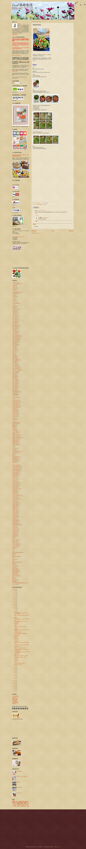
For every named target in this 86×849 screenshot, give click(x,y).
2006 (14, 691)
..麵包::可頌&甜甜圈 (15, 371)
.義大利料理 (14, 448)
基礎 (26, 803)
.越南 (13, 447)
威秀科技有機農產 (15, 698)
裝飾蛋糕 (18, 806)
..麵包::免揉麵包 (15, 376)
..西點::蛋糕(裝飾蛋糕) (15, 339)
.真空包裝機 (14, 429)
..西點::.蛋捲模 (14, 321)
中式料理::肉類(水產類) (16, 466)
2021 (14, 596)
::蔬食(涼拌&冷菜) (15, 282)
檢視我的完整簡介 (15, 34)
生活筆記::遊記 (14, 546)
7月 (15, 669)
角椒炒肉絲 (16, 628)
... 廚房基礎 (14, 289)
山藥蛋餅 (15, 625)
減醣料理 (13, 564)
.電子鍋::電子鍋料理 (15, 451)
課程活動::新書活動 (15, 571)
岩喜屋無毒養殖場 (15, 701)
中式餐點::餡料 (14, 530)
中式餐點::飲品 (14, 519)
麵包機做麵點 (14, 581)
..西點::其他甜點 (15, 326)
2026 (14, 589)
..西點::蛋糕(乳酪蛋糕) (15, 335)
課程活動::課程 (14, 573)
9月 (15, 666)
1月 (15, 678)
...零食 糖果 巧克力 (15, 308)
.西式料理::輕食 (14, 416)
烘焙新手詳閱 (21, 801)
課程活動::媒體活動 (15, 570)
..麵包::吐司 (14, 375)
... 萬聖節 (13, 285)
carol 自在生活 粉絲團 (25, 61)
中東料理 (13, 537)
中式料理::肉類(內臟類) (16, 465)
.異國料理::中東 (14, 433)
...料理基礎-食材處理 (15, 303)
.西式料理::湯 (14, 412)
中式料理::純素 (14, 481)
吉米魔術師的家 (14, 699)
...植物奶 (13, 307)
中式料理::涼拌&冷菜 (15, 483)
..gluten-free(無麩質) (15, 397)
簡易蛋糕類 (19, 804)
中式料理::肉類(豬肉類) (38, 204)
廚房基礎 (17, 801)
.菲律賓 (13, 445)
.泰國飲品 (14, 427)
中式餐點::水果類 (15, 505)
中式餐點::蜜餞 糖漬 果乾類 (16, 524)
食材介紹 (25, 801)
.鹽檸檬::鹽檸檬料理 (15, 459)
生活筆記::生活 (14, 542)
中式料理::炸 (14, 477)
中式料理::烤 (14, 480)
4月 (15, 674)
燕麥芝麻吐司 (16, 660)
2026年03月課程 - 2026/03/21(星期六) (18, 236)
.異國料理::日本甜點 (15, 436)
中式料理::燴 (14, 501)
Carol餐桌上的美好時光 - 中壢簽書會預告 (20, 633)
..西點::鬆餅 (14, 346)
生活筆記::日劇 (14, 541)
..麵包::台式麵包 (15, 372)
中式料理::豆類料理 (15, 474)
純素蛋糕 (26, 804)
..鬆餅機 (13, 354)
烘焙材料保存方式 (17, 646)
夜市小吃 (16, 802)
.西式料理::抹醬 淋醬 (15, 407)
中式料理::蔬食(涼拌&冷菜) (16, 495)
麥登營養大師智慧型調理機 (16, 562)
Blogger (59, 846)
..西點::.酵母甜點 (15, 322)
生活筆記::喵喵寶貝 (15, 545)
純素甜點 (22, 804)
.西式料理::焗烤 (14, 411)
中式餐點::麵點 (14, 534)
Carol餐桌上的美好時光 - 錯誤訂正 (19, 663)
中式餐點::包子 (14, 508)
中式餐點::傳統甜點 (15, 520)
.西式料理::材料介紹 (15, 404)
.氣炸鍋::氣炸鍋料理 (15, 422)
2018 (14, 601)
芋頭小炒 (15, 661)
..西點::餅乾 (14, 343)
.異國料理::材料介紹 (15, 441)
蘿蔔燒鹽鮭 (16, 636)
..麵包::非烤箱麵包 (15, 380)
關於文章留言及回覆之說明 (16, 55)
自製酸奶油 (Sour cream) (18, 664)
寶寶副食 (21, 803)
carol (39, 217)
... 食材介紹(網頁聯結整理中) (17, 292)
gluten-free (14, 803)
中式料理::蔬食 (14, 494)
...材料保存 (14, 299)
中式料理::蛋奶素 (15, 484)
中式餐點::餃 (14, 526)
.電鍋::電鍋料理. (15, 452)
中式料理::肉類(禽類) (15, 469)
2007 (14, 689)
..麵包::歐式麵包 (15, 387)
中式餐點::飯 (14, 517)
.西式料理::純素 (14, 409)
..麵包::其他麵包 (15, 379)
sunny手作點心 (14, 700)
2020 (14, 598)
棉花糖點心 (14, 563)
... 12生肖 (13, 290)
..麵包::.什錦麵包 (15, 358)
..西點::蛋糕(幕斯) (15, 340)
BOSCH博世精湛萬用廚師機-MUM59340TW (19, 582)
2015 (14, 605)
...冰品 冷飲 (14, 296)
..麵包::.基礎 (14, 362)
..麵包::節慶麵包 (15, 386)
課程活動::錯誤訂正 (15, 574)
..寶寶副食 (14, 357)
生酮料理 (13, 548)
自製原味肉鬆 (16, 623)
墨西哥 (13, 577)
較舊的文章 (71, 230)
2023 (14, 593)
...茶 (13, 304)
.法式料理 (14, 418)
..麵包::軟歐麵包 (15, 382)
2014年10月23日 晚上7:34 (45, 217)
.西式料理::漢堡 (14, 415)
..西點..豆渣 (14, 351)
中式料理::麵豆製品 (15, 502)
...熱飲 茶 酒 (14, 311)
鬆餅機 (24, 806)
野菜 (13, 560)
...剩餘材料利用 (14, 306)
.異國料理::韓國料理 (15, 444)
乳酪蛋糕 (19, 805)
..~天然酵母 (14, 314)
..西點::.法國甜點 (15, 317)
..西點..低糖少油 (15, 350)
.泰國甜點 (14, 426)
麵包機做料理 (14, 580)
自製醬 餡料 (15, 805)
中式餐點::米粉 (14, 509)
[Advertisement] (53, 162)
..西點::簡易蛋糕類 (15, 344)
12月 (15, 608)
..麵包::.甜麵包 (14, 364)
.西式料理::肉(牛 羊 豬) (16, 401)
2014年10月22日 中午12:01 (41, 210)
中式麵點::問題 (14, 535)
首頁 (53, 230)
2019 (14, 599)
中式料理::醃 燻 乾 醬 (15, 498)
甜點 (24, 803)
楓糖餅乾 (15, 617)
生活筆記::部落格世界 (15, 544)
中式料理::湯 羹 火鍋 (15, 488)
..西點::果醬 (14, 329)
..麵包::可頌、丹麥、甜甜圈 (16, 369)
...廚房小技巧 (14, 310)
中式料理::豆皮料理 (15, 472)
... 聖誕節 (13, 286)
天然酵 (18, 803)
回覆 (36, 213)
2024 (14, 592)
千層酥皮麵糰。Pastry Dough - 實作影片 (20, 657)
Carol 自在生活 (22, 5)
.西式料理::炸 (14, 408)
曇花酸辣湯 (16, 658)
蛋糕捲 (15, 806)
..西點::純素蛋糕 (15, 333)
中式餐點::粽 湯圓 (15, 523)
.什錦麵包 (27, 806)
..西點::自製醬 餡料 (15, 325)
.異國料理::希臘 (14, 440)
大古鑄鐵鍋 (14, 462)
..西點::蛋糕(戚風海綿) (15, 336)
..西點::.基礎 (14, 318)
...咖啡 (13, 300)
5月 (15, 672)
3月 (15, 675)
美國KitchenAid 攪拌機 (16, 556)
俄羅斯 (13, 553)
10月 (15, 611)
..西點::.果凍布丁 (15, 315)
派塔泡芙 (14, 804)
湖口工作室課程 (14, 566)
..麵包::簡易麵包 (15, 390)
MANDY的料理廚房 (15, 702)
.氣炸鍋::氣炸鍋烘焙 (15, 423)
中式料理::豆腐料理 (15, 473)
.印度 (13, 398)
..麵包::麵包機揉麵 (15, 394)
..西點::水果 (14, 324)
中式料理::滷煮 (14, 491)
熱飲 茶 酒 (20, 802)
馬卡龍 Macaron (19, 792)
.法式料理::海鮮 (14, 419)
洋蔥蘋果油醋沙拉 (19, 771)
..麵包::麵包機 (14, 393)
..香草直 (13, 353)
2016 (14, 604)
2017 (14, 602)
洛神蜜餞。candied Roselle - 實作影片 (20, 626)
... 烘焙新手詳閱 (15, 293)
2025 (14, 590)
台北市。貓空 (16, 639)
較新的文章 (33, 230)
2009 (14, 686)
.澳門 (13, 455)
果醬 (28, 803)
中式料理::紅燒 (14, 479)
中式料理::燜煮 (14, 499)
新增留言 (34, 224)
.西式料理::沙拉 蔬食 (15, 405)
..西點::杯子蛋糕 (15, 328)
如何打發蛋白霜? (19, 787)
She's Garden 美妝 (15, 695)
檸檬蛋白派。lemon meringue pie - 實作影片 (21, 655)
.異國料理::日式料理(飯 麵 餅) (17, 437)
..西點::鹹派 (14, 347)
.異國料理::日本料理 (15, 434)
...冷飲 (13, 297)
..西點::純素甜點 (15, 332)
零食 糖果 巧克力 (25, 802)
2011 (14, 683)
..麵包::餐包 (14, 389)
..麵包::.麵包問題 (15, 365)
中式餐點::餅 (14, 527)
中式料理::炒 (45, 204)
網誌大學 (13, 697)
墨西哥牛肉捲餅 (16, 654)
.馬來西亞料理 (14, 430)
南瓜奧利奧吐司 (16, 641)
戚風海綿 (22, 805)
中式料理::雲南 (14, 490)
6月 (15, 671)
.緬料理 (13, 454)
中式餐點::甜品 (14, 513)
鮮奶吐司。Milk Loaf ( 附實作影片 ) (22, 776)
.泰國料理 (14, 425)
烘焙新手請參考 (14, 71)
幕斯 (25, 805)
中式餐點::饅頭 (14, 531)
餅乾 (21, 806)
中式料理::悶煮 (14, 487)
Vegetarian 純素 (14, 584)
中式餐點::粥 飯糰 (15, 516)
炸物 (13, 555)
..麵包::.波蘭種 (14, 361)
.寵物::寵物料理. (15, 458)
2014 (14, 607)
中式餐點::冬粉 (14, 506)
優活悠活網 (14, 703)
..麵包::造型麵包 (15, 383)
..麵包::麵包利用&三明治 (16, 391)
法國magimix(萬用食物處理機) (17, 552)
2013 (14, 680)
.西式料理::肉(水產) (15, 400)
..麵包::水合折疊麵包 (15, 368)
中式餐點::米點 (14, 512)
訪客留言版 (14, 559)
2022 (14, 595)
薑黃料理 (13, 578)
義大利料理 (14, 567)
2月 (15, 677)
